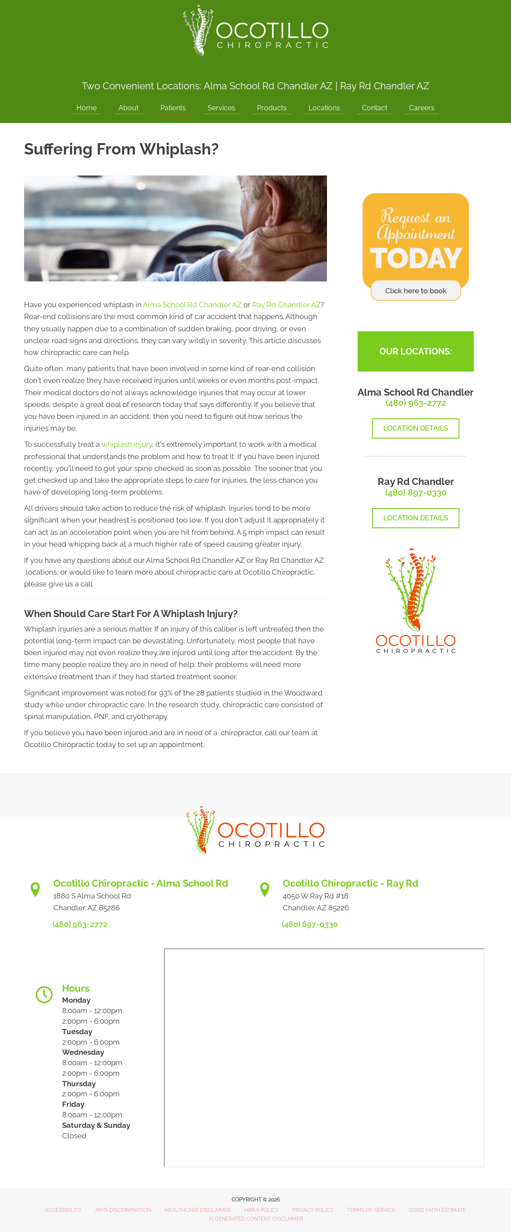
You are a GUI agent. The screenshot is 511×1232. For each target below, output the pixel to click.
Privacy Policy (313, 1210)
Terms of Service (371, 1210)
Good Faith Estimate (437, 1210)
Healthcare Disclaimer (198, 1210)
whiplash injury (126, 444)
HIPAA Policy (261, 1210)
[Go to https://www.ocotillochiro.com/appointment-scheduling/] (141, 898)
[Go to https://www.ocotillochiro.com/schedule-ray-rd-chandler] (370, 898)
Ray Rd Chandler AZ (384, 85)
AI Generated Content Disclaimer (256, 1219)
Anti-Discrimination (123, 1210)
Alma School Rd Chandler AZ (268, 85)
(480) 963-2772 (416, 402)
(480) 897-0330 (416, 492)
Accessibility (63, 1210)
